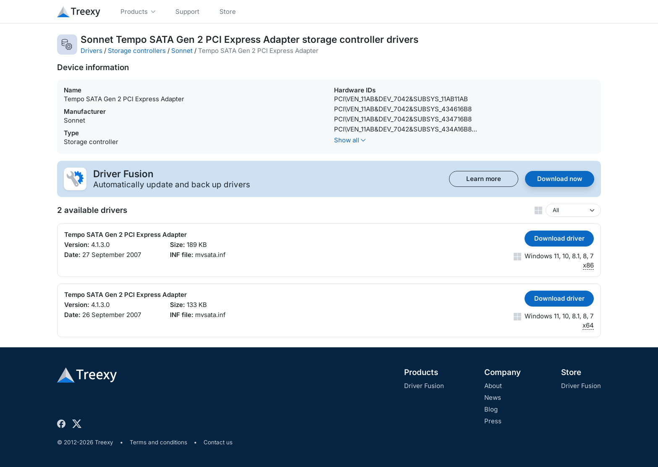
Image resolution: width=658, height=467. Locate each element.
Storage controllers (137, 51)
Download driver (559, 238)
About (493, 386)
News (492, 397)
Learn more (483, 179)
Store (571, 372)
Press (492, 421)
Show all (350, 140)
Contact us (218, 442)
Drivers (91, 51)
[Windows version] (573, 210)
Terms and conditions (158, 442)
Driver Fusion (424, 386)
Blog (491, 409)
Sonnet (182, 51)
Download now (559, 179)
